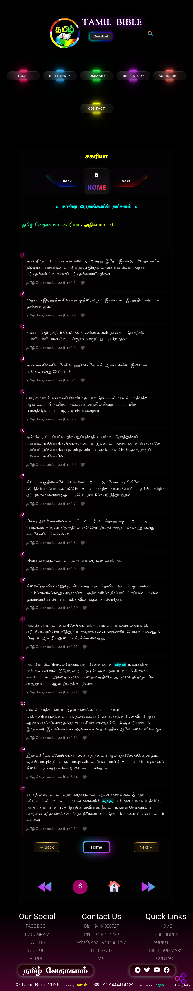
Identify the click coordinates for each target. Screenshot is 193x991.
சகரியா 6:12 (68, 692)
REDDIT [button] (37, 958)
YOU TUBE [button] (37, 950)
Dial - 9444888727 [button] (101, 926)
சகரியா (71, 225)
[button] (65, 33)
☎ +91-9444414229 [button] (114, 984)
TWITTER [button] (37, 942)
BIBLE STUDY (133, 76)
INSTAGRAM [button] (37, 934)
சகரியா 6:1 (67, 283)
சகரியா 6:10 (68, 608)
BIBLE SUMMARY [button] (166, 950)
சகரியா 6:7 (67, 504)
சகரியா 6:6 (67, 465)
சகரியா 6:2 (67, 315)
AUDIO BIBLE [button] (165, 942)
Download (101, 36)
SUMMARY (96, 76)
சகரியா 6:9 (67, 569)
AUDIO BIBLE (170, 76)
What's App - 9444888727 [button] (101, 942)
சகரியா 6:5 (67, 419)
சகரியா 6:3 (67, 348)
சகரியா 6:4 (67, 380)
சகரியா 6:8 (67, 543)
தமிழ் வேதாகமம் (40, 225)
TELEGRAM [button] (101, 950)
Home (96, 847)
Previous (47, 847)
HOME (23, 76)
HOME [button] (166, 926)
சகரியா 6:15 (68, 829)
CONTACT (96, 108)
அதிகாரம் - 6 (98, 225)
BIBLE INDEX (60, 76)
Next (146, 847)
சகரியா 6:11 (68, 647)
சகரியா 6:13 (68, 738)
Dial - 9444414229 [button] (101, 934)
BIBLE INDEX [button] (166, 934)
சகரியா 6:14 (68, 777)
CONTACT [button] (165, 958)
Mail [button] (102, 958)
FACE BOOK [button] (37, 926)
